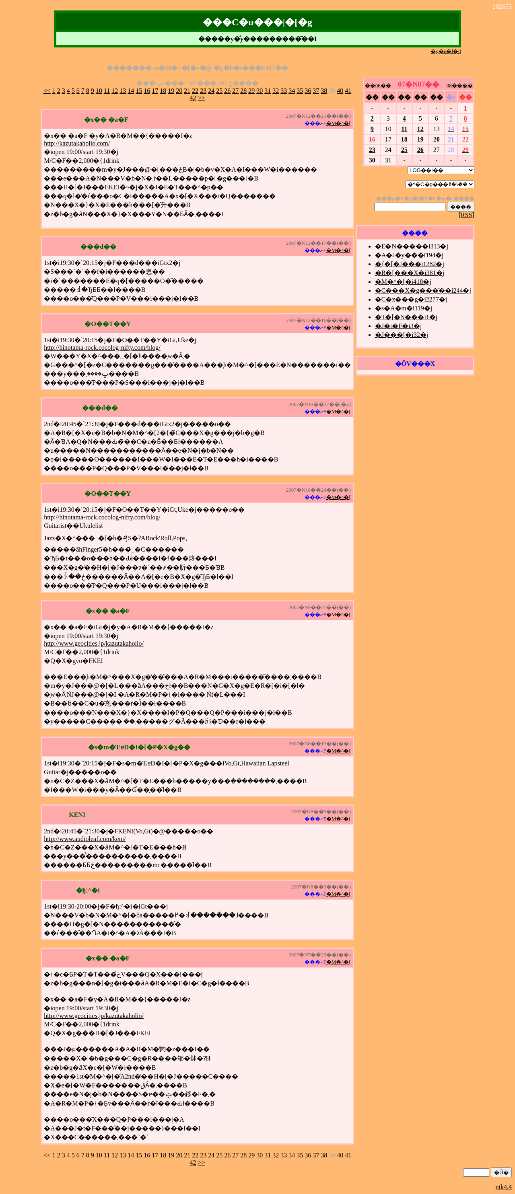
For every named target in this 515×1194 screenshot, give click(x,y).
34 (291, 90)
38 (324, 90)
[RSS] (466, 214)
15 (139, 90)
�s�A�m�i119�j (404, 308)
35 (300, 90)
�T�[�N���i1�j (406, 317)
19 (171, 90)
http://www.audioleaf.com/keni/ (85, 838)
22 (195, 90)
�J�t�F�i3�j (398, 325)
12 (114, 90)
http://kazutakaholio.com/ (77, 143)
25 (219, 90)
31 (267, 90)
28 (243, 90)
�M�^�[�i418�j (403, 281)
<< (47, 90)
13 (122, 90)
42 (193, 97)
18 (163, 90)
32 (275, 90)
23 (203, 90)
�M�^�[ (338, 123)
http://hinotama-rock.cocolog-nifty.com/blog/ (102, 347)
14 (131, 90)
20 (179, 90)
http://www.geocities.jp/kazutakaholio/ (94, 643)
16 (147, 90)
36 (308, 90)
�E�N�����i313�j (411, 246)
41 (348, 90)
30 (259, 90)
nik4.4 (504, 1187)
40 (340, 90)
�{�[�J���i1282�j (409, 264)
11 (107, 90)
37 (316, 90)
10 (99, 90)
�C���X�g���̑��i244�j (423, 290)
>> (201, 97)
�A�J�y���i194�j (409, 255)
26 (227, 90)
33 (283, 90)
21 (187, 90)
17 (155, 90)
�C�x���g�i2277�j (411, 299)
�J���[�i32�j (401, 334)
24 (211, 90)
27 (235, 90)
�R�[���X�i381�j (409, 272)
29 (251, 90)
